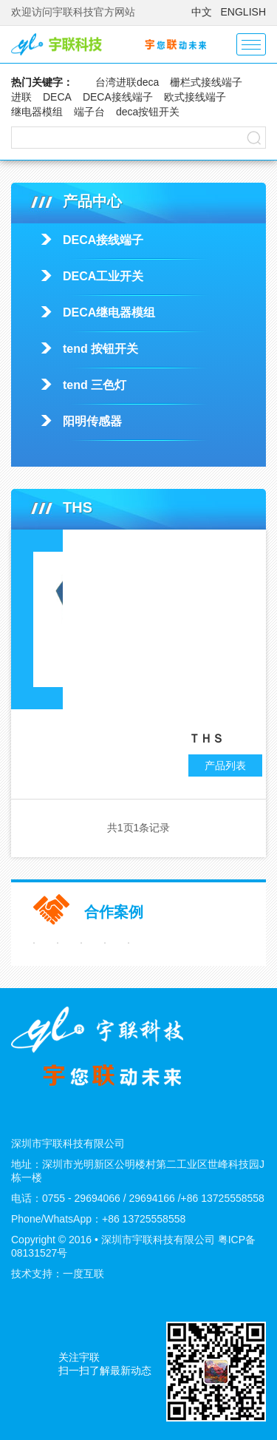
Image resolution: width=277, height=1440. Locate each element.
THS (159, 581)
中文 (201, 12)
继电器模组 (37, 112)
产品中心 (147, 544)
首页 (98, 544)
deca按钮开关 (147, 112)
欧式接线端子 (195, 97)
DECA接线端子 (118, 97)
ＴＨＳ (206, 738)
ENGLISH (243, 12)
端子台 (89, 112)
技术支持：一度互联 (57, 1274)
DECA (57, 97)
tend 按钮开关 (100, 348)
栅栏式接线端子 (206, 82)
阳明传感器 (92, 421)
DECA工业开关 (103, 276)
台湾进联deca (127, 82)
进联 (21, 97)
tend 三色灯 (94, 385)
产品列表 (225, 765)
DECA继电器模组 (109, 312)
